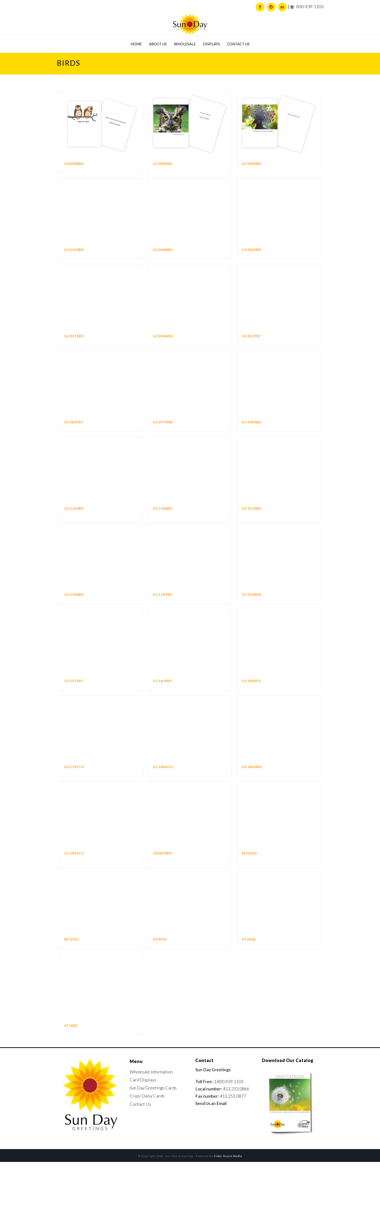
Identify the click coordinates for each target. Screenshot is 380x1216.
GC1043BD (251, 422)
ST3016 (248, 939)
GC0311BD (74, 336)
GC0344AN (163, 336)
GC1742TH (74, 767)
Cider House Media (228, 1156)
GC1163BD (74, 508)
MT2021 (71, 939)
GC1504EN (251, 594)
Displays (211, 44)
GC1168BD (163, 508)
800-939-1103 (309, 6)
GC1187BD (163, 594)
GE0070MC (163, 853)
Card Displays (143, 1079)
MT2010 (249, 853)
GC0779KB (162, 422)
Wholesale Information (151, 1071)
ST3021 (71, 1025)
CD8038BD (74, 163)
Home (136, 44)
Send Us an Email (211, 1103)
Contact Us (238, 44)
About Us (158, 44)
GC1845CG (163, 767)
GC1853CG (74, 853)
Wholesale (185, 44)
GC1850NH (252, 767)
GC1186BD (74, 594)
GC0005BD (163, 163)
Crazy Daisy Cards (147, 1095)
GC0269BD (251, 250)
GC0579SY (251, 336)
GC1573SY (73, 681)
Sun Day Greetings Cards (153, 1087)
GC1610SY (162, 681)
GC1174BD (251, 508)
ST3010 (159, 939)
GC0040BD (251, 163)
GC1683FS (251, 681)
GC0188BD (163, 250)
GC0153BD (74, 250)
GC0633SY (73, 422)
